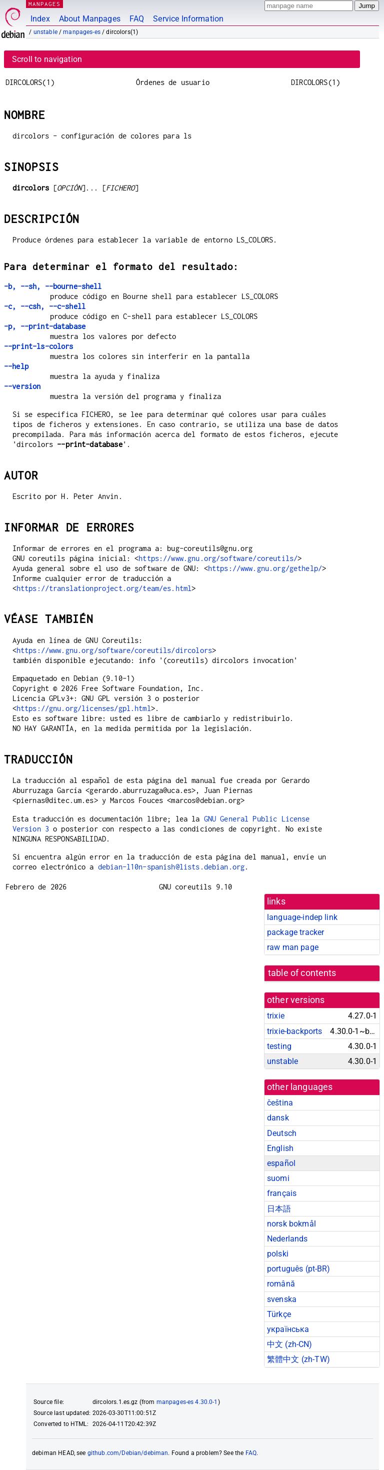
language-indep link (302, 917)
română (281, 1283)
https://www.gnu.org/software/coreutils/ (218, 558)
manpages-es (81, 32)
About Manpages (89, 19)
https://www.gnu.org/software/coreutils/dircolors (114, 650)
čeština (280, 1103)
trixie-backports (294, 1031)
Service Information (188, 19)
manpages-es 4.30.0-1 (187, 1402)
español (281, 1163)
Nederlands (287, 1239)
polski (277, 1253)
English (280, 1148)
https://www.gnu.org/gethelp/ (265, 568)
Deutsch (281, 1133)
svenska (281, 1299)
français (281, 1193)
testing (279, 1046)
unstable (46, 32)
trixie (275, 1015)
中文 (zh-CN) (289, 1344)
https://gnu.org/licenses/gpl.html (83, 708)
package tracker (295, 932)
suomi (278, 1178)
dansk (278, 1117)
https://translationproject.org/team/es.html (104, 588)
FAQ (137, 19)
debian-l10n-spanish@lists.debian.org (171, 866)
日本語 (279, 1209)
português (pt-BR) (298, 1269)
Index (40, 19)
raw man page (292, 947)
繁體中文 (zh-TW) (298, 1359)
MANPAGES (44, 3)
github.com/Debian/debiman (128, 1453)
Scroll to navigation (47, 59)
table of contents (302, 973)
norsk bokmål (291, 1223)
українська (288, 1329)
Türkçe (279, 1314)
